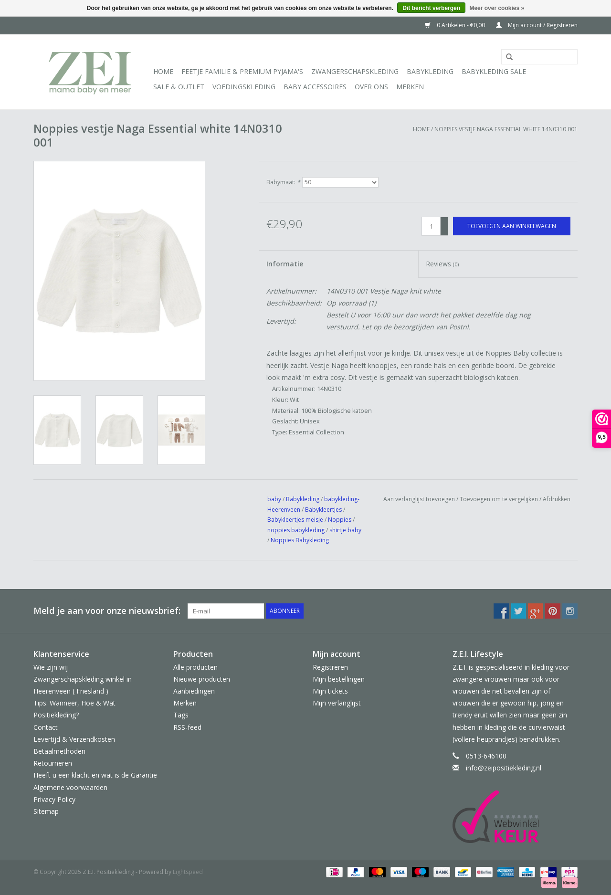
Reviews (442, 263)
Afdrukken (556, 499)
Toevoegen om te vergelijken (499, 499)
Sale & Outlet (178, 86)
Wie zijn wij (50, 667)
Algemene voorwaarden (70, 787)
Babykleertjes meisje (295, 520)
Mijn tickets (330, 690)
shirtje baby (345, 530)
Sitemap (46, 811)
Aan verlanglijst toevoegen (419, 499)
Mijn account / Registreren (537, 25)
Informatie (284, 263)
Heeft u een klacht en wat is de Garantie (95, 774)
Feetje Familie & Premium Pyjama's (242, 71)
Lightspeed (188, 872)
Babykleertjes (323, 509)
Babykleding (430, 71)
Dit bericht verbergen (431, 8)
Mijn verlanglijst (337, 702)
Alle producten (195, 667)
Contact (45, 727)
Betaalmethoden (59, 751)
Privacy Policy (54, 799)
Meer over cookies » (496, 8)
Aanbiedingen (194, 690)
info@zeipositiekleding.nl (503, 767)
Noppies (339, 520)
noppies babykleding (296, 530)
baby (274, 499)
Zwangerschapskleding (355, 71)
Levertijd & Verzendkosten (74, 739)
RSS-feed (187, 727)
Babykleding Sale (494, 71)
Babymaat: (283, 182)
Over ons (371, 86)
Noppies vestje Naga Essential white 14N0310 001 (506, 129)
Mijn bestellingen (339, 679)
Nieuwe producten (201, 679)
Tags (181, 714)
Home (163, 71)
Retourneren (52, 763)
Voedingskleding (243, 86)
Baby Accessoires (315, 86)
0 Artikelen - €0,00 (455, 25)
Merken (410, 86)
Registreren (330, 667)
